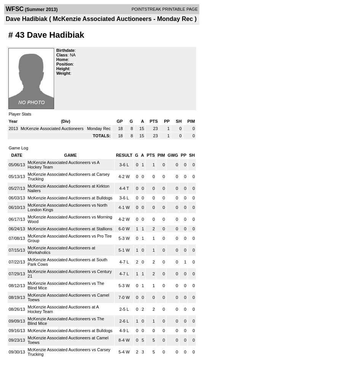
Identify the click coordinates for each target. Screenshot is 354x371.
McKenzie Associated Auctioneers (53, 128)
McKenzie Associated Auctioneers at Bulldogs (70, 198)
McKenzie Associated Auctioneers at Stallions (70, 228)
